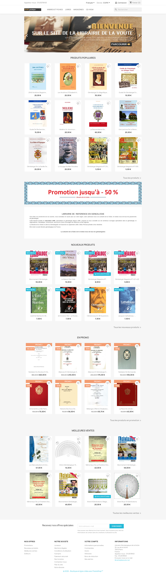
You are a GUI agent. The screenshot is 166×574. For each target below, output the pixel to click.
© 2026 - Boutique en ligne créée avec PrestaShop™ (83, 571)
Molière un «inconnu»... (67, 129)
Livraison (57, 545)
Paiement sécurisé (61, 556)
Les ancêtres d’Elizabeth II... (68, 92)
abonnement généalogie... (127, 465)
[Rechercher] (128, 9)
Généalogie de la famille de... (37, 166)
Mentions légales (60, 548)
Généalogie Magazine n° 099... (128, 166)
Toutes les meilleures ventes (127, 513)
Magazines (78, 9)
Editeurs (27, 554)
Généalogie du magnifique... (98, 92)
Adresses (88, 554)
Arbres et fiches (55, 9)
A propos (57, 554)
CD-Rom (89, 9)
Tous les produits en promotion (126, 420)
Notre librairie (59, 567)
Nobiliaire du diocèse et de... (39, 372)
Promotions (28, 545)
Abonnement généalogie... (39, 279)
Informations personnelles (94, 545)
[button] (33, 34)
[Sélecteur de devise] (107, 3)
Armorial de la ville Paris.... (38, 409)
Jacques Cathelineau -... (127, 316)
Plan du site (58, 565)
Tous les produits (132, 178)
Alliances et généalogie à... (68, 372)
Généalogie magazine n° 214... (98, 166)
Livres (68, 9)
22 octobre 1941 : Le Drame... (68, 316)
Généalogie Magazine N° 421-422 (127, 279)
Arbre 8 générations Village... (97, 502)
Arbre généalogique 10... (68, 465)
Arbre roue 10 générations (127, 502)
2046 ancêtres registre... (37, 92)
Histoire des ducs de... (68, 409)
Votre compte (91, 541)
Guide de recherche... (38, 129)
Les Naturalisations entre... (39, 465)
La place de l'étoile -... (127, 409)
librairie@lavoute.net (122, 560)
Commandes (89, 548)
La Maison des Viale (68, 279)
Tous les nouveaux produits (128, 327)
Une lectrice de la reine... (128, 129)
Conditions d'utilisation (62, 551)
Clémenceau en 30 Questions (97, 316)
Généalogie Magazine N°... (97, 279)
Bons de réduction (91, 556)
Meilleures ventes (30, 551)
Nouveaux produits (31, 548)
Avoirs (87, 551)
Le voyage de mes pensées (68, 166)
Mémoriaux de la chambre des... (98, 465)
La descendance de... (98, 129)
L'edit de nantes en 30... (39, 316)
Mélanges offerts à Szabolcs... (98, 409)
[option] (83, 34)
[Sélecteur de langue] (90, 3)
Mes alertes (89, 559)
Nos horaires (59, 559)
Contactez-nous (60, 562)
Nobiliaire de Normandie (127, 372)
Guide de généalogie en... (128, 92)
